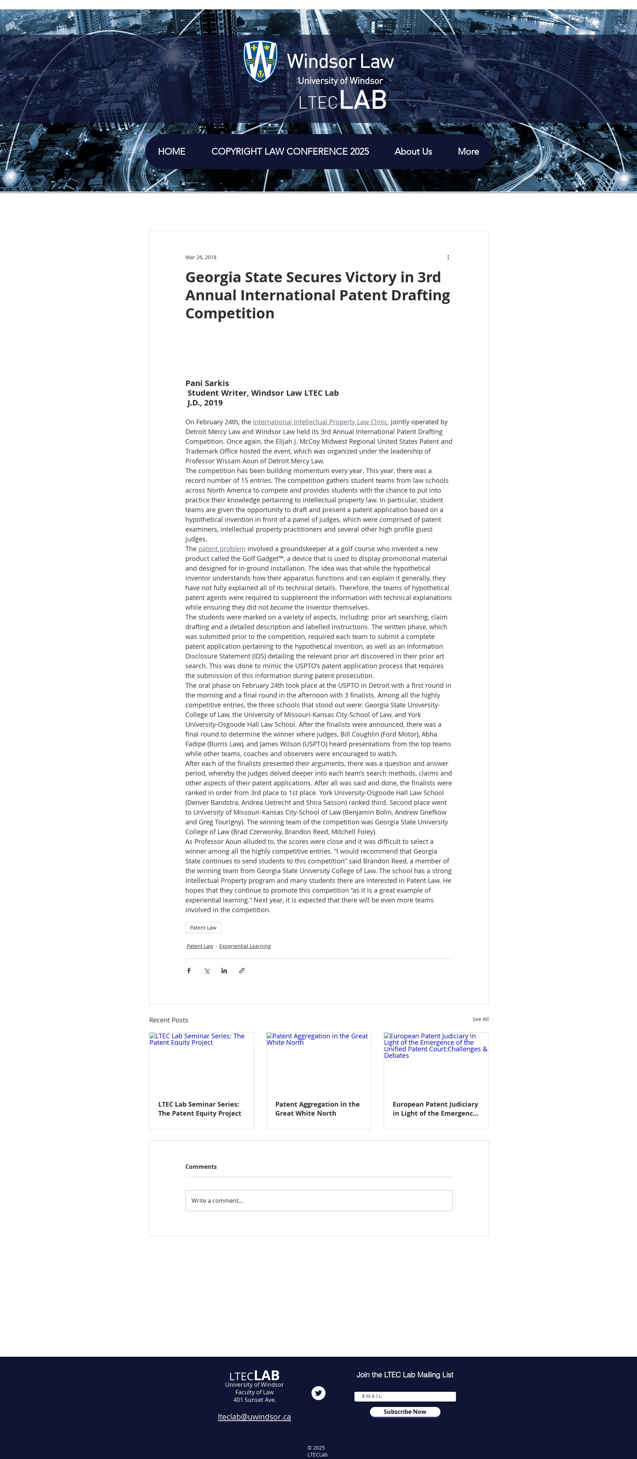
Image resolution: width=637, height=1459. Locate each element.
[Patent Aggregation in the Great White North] (319, 1062)
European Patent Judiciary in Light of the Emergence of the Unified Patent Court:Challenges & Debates (435, 1109)
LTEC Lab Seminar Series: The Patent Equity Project (199, 1109)
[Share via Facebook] (188, 970)
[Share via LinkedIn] (224, 970)
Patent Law (203, 927)
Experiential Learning (245, 946)
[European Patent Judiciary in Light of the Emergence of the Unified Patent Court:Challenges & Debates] (436, 1062)
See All (481, 1019)
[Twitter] (318, 1393)
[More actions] (448, 257)
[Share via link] (241, 970)
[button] (413, 151)
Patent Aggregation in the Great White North (317, 1109)
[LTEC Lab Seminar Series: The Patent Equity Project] (202, 1062)
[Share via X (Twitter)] (206, 970)
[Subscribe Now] (405, 1412)
